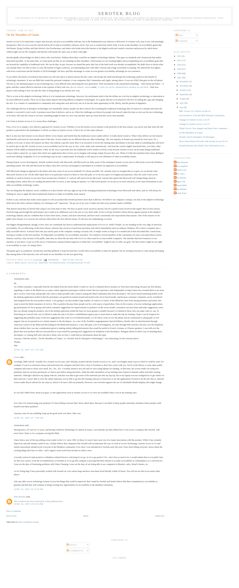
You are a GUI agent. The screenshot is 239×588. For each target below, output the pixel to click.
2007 (179, 77)
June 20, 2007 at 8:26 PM (28, 504)
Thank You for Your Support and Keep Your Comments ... (204, 128)
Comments (182, 41)
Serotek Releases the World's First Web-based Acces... (202, 145)
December (184, 81)
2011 (179, 60)
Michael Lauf (180, 170)
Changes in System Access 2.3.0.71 (194, 124)
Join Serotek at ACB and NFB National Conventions (202, 115)
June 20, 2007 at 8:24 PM (28, 489)
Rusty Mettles (181, 189)
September (184, 94)
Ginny (16, 357)
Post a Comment (13, 511)
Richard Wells (181, 185)
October (183, 90)
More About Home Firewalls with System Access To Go (203, 141)
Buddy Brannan (181, 162)
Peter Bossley (20, 496)
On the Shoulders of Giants (22, 34)
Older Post (159, 516)
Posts (179, 35)
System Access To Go (78, 263)
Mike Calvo (21, 263)
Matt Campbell (181, 166)
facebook (53, 260)
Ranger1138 (180, 181)
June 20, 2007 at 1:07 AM (28, 349)
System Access (57, 263)
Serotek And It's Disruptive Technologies (197, 137)
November (184, 85)
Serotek (43, 263)
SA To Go (32, 263)
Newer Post (11, 516)
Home (85, 516)
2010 (179, 64)
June (182, 107)
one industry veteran (82, 87)
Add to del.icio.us (72, 260)
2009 (179, 69)
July (182, 103)
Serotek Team (180, 193)
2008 (179, 73)
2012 (179, 56)
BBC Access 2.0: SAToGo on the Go (195, 111)
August (183, 98)
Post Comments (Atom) (28, 522)
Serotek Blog (119, 13)
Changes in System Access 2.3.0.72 (194, 119)
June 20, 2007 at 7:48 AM (28, 418)
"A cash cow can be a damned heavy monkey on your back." (123, 87)
